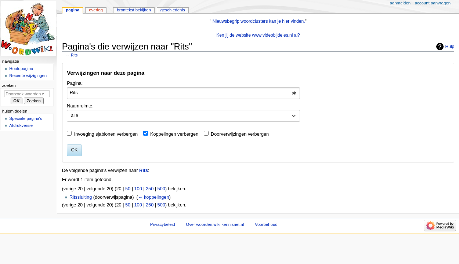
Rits (74, 55)
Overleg (96, 10)
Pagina (72, 10)
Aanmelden (400, 3)
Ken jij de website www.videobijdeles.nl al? (258, 35)
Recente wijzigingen (28, 75)
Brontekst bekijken (134, 10)
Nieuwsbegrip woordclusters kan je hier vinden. (259, 21)
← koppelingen (153, 197)
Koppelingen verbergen (174, 134)
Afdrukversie (21, 125)
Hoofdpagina (21, 68)
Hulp (450, 46)
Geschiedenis (172, 10)
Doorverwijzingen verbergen (240, 134)
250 (149, 188)
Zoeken (9, 85)
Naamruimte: (80, 106)
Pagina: (75, 83)
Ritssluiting (80, 197)
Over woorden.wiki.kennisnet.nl (215, 224)
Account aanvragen (433, 3)
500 (161, 188)
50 (127, 188)
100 (138, 188)
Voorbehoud (266, 224)
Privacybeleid (162, 224)
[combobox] (183, 93)
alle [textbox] (74, 115)
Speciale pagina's (25, 118)
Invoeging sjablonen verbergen (106, 134)
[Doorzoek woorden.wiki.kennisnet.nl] (27, 94)
